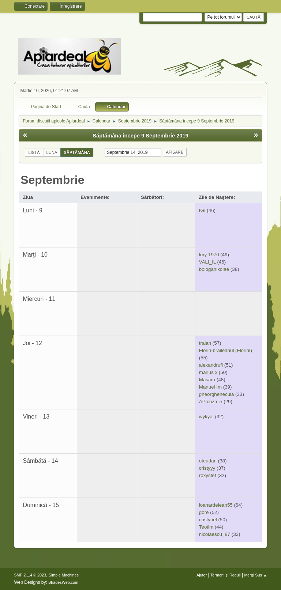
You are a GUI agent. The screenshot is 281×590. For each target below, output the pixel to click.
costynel (208, 519)
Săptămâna (77, 152)
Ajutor (201, 575)
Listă (34, 152)
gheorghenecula (216, 394)
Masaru (207, 379)
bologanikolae (214, 269)
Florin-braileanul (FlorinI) (225, 350)
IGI (202, 210)
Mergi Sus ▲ (255, 575)
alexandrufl (211, 365)
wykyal (206, 416)
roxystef (207, 475)
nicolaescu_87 (214, 534)
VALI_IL (207, 262)
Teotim (206, 527)
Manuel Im (210, 387)
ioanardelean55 (216, 505)
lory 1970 (209, 254)
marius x (208, 372)
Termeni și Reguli (225, 575)
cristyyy (207, 468)
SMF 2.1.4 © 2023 (30, 575)
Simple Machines (64, 575)
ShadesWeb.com (63, 582)
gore (204, 512)
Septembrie (52, 179)
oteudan (208, 461)
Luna (51, 152)
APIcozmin (210, 401)
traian (205, 343)
